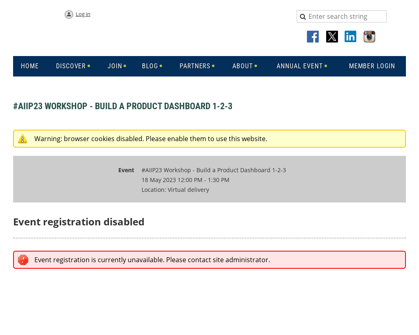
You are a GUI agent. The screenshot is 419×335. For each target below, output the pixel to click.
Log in (83, 14)
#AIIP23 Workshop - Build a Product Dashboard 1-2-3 (122, 106)
